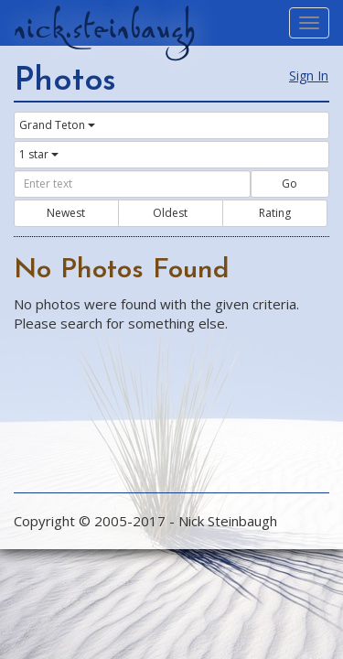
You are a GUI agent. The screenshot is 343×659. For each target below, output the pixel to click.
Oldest (170, 213)
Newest (66, 213)
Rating (275, 213)
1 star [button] (39, 154)
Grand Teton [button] (57, 125)
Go (289, 183)
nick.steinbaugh (104, 28)
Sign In (308, 75)
